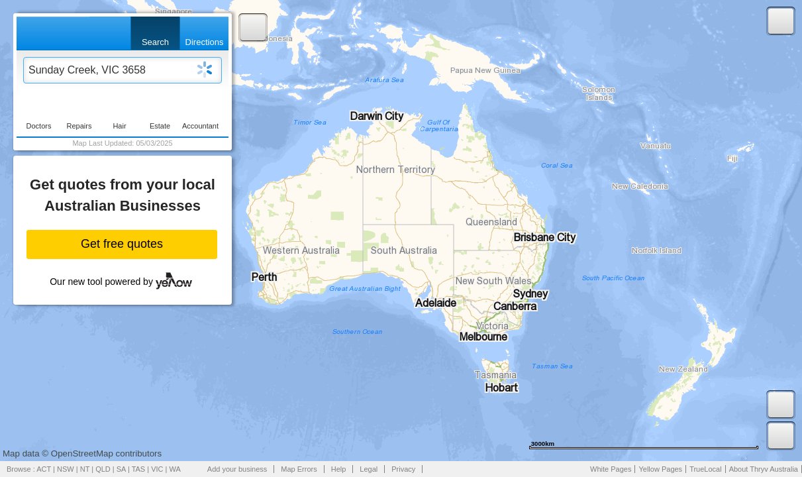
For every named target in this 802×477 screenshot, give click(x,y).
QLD (103, 469)
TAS (139, 469)
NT (84, 469)
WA (175, 469)
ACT (43, 469)
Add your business (237, 469)
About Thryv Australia (763, 469)
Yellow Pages (660, 469)
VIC (157, 469)
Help (338, 469)
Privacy (403, 469)
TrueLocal (705, 469)
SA (121, 469)
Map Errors (299, 469)
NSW (65, 469)
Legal (368, 469)
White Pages (610, 469)
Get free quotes (122, 243)
